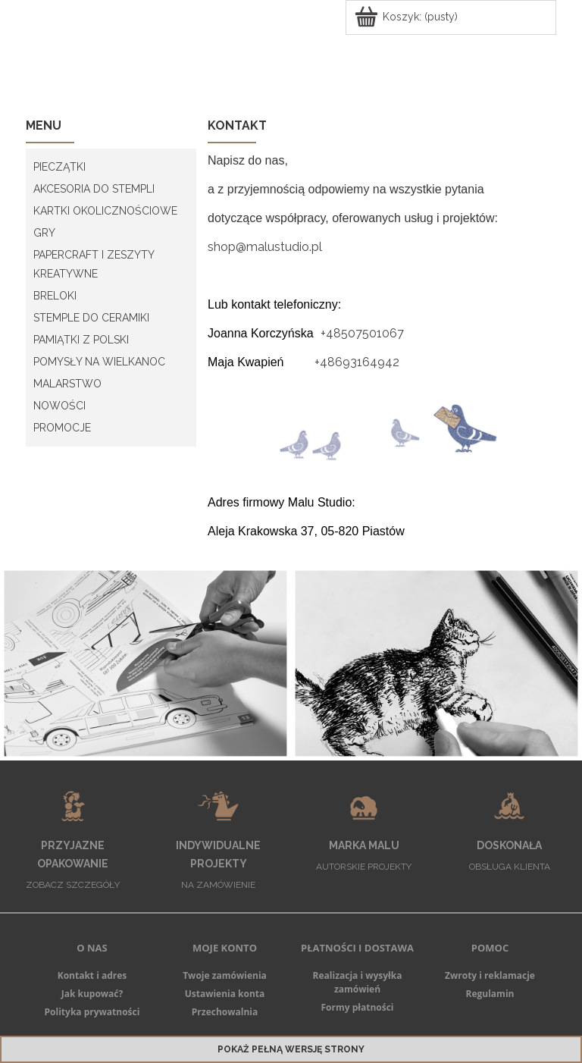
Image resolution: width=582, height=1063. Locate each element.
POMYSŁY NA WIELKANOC (99, 362)
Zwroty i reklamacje (490, 975)
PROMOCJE (62, 428)
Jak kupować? (92, 993)
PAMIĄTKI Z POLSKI (81, 340)
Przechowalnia (225, 1011)
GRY (44, 233)
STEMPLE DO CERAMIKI (91, 318)
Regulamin (490, 993)
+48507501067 (362, 333)
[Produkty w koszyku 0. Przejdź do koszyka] (407, 17)
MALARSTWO (67, 384)
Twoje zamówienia (225, 975)
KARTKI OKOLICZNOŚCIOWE (105, 211)
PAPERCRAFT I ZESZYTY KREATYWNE (93, 264)
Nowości (59, 406)
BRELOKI (55, 296)
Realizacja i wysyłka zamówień (357, 982)
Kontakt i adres (92, 975)
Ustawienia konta (225, 993)
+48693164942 (356, 362)
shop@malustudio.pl (265, 247)
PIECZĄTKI (59, 167)
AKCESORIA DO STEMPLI (94, 189)
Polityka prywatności (92, 1011)
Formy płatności (357, 1007)
